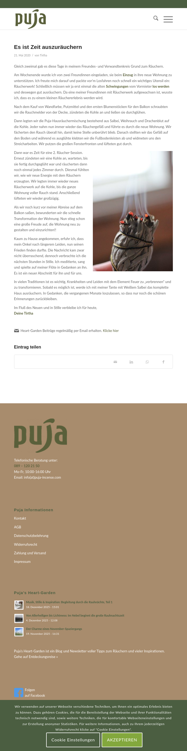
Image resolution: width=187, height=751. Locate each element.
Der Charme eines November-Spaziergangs (54, 628)
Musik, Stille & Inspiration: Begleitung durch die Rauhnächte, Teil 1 (69, 602)
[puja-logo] (77, 19)
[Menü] (165, 19)
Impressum (22, 561)
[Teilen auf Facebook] (163, 361)
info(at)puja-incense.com (42, 477)
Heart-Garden (34, 651)
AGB (17, 527)
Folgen (30, 690)
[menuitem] (153, 19)
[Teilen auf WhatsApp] (147, 361)
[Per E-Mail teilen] (115, 361)
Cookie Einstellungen (73, 739)
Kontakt (20, 518)
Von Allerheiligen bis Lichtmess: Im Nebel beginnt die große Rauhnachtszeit (75, 615)
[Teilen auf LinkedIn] (131, 361)
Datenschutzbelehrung (31, 535)
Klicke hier (111, 330)
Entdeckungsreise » (43, 657)
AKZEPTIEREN (122, 739)
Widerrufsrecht (25, 544)
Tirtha (43, 55)
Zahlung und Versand (30, 553)
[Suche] (153, 19)
